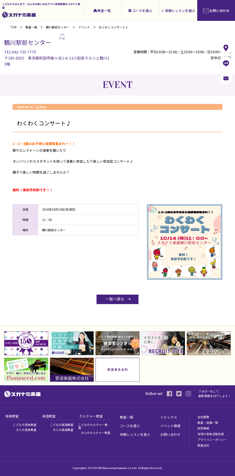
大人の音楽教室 (26, 430)
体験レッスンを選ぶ (180, 10)
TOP (13, 27)
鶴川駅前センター (57, 27)
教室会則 (203, 445)
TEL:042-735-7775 (20, 52)
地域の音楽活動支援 (210, 434)
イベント (84, 27)
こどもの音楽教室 (25, 425)
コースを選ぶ (142, 10)
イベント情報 (170, 425)
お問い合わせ (170, 434)
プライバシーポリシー (212, 439)
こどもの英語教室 (61, 425)
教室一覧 (104, 10)
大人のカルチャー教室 (95, 433)
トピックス (168, 417)
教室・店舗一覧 (207, 422)
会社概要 (203, 417)
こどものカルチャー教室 (93, 426)
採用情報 (203, 428)
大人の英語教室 (63, 430)
